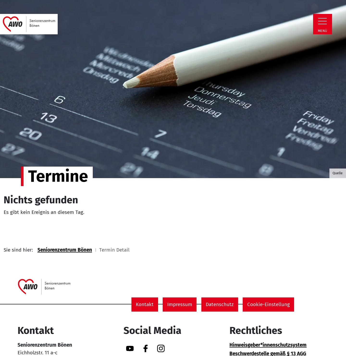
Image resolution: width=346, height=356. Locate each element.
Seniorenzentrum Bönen (64, 250)
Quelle (338, 173)
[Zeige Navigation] (322, 21)
